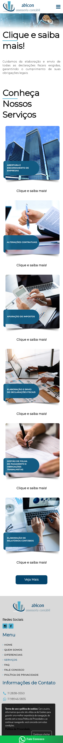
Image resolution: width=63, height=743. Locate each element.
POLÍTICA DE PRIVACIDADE (20, 674)
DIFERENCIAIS (12, 654)
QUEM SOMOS (12, 649)
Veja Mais (31, 579)
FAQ (6, 664)
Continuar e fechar (41, 734)
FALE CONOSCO (13, 669)
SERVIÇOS (10, 659)
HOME (7, 644)
